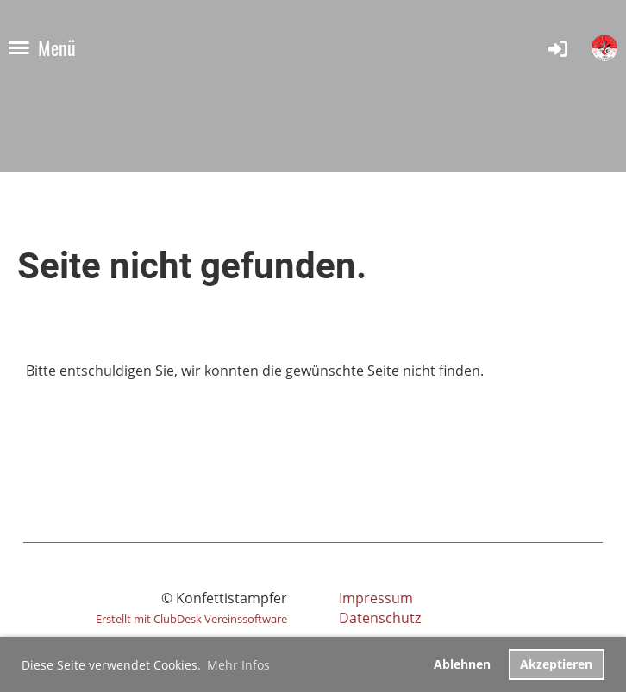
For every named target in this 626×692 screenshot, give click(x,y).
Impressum (376, 598)
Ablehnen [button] (462, 664)
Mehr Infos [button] (238, 665)
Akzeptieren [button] (556, 664)
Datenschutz (380, 617)
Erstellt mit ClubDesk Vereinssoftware (191, 619)
